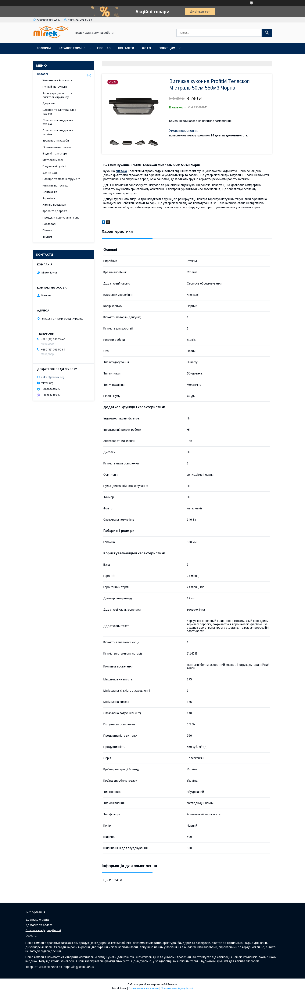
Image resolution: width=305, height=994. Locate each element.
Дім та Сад (50, 172)
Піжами (47, 230)
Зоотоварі (49, 224)
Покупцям (167, 48)
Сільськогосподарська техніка (58, 122)
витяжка (121, 171)
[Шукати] (267, 33)
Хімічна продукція (55, 204)
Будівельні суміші (54, 166)
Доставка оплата (37, 919)
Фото (146, 48)
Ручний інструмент (55, 86)
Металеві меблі (53, 159)
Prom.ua (172, 984)
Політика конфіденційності (43, 930)
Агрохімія (49, 198)
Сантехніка (50, 191)
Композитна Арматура (57, 80)
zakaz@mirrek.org (52, 377)
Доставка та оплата (39, 925)
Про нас (104, 48)
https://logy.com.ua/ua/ (79, 967)
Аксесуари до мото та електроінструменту (57, 95)
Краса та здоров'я (55, 211)
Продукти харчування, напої (61, 217)
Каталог (42, 74)
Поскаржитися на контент (144, 988)
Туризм (47, 236)
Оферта (31, 935)
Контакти (126, 48)
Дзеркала (49, 103)
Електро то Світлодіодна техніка (59, 111)
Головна (44, 48)
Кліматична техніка (55, 185)
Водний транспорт (55, 153)
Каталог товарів (72, 48)
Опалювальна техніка (57, 147)
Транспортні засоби (56, 140)
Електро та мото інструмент (61, 179)
